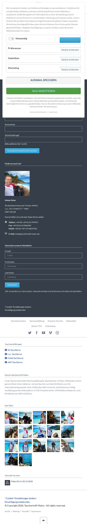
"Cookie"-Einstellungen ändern (18, 307)
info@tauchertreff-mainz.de (27, 234)
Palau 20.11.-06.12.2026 (22, 481)
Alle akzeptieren (43, 90)
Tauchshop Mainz (18, 321)
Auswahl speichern (43, 80)
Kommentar (10, 124)
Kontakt (25, 511)
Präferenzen (14, 48)
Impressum (36, 511)
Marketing (13, 67)
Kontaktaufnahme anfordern (22, 151)
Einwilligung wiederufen (15, 310)
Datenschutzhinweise (38, 112)
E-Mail (9, 251)
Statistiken (13, 58)
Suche (7, 511)
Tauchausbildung (36, 321)
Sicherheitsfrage (12, 135)
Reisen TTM (36, 326)
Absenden (12, 285)
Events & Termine (55, 321)
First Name (9, 262)
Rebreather (71, 321)
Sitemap (16, 511)
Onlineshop (50, 326)
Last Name (9, 272)
